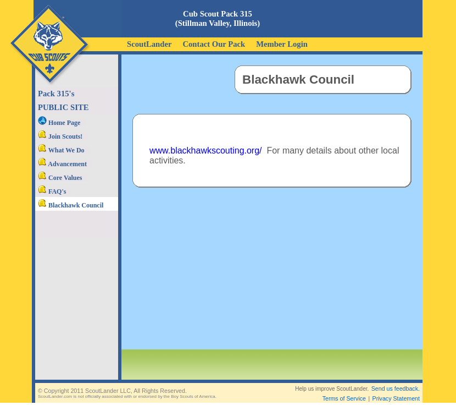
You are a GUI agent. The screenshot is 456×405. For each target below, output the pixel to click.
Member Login (282, 44)
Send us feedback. (395, 388)
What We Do (61, 150)
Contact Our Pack (213, 44)
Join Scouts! (60, 136)
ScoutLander (149, 44)
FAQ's (52, 191)
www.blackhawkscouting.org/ (205, 150)
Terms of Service (344, 398)
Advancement (62, 164)
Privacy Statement (396, 398)
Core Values (60, 178)
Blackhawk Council (70, 205)
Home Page (59, 123)
